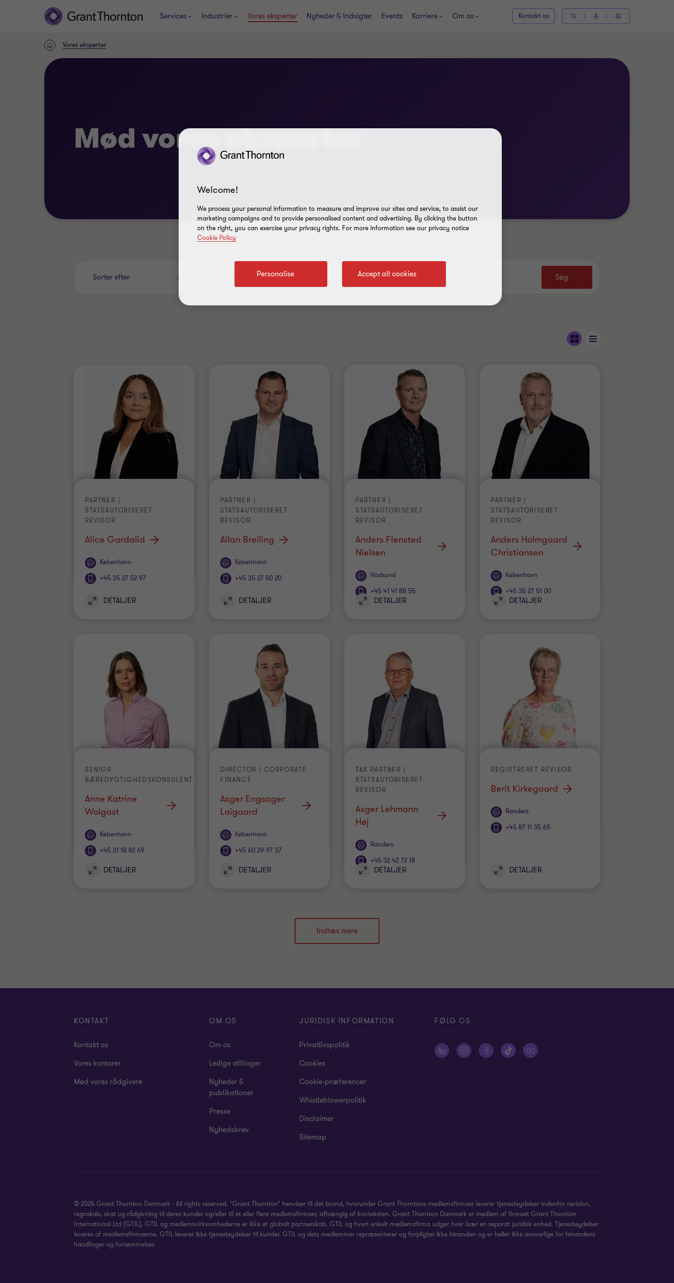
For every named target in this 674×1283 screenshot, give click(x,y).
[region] (340, 216)
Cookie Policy (216, 237)
